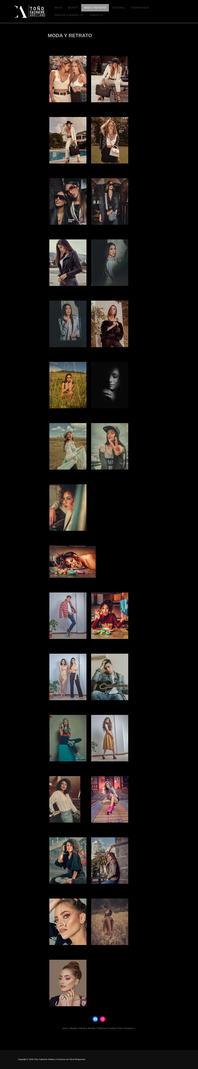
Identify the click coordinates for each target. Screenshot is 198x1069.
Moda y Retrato (87, 1028)
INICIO (58, 7)
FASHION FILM (140, 7)
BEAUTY (73, 7)
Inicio (65, 1028)
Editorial (102, 1028)
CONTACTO (96, 15)
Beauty (73, 1028)
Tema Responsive (77, 1059)
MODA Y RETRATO (95, 7)
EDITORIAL (118, 7)
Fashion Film (115, 1028)
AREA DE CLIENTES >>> (68, 15)
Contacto (128, 1028)
